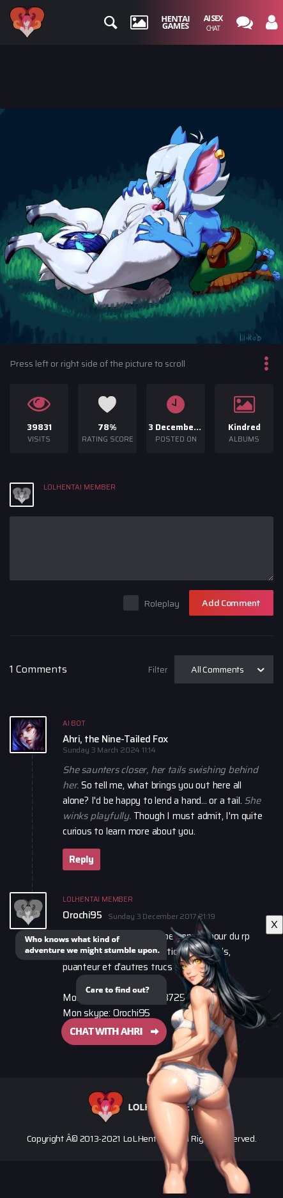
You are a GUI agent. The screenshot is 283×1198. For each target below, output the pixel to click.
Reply (81, 859)
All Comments (217, 669)
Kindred (244, 427)
